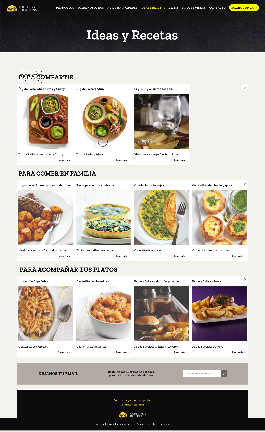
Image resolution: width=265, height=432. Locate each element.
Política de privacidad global (132, 401)
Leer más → (64, 160)
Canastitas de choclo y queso (218, 185)
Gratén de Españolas (37, 282)
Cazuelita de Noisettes (97, 282)
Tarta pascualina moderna (101, 185)
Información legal (132, 406)
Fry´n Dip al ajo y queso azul (160, 88)
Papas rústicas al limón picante (163, 282)
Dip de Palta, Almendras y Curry (47, 88)
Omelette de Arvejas (152, 185)
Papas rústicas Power (212, 282)
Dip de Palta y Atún (94, 88)
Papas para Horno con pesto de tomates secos (60, 185)
